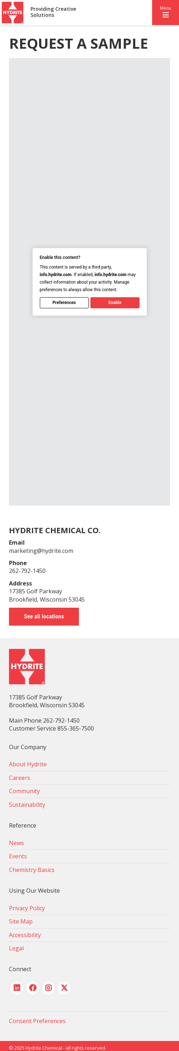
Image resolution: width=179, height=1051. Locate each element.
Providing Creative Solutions (53, 12)
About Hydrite (28, 764)
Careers (19, 778)
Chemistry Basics (32, 870)
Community (24, 791)
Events (18, 856)
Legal (16, 948)
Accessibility (25, 935)
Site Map (21, 921)
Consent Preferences (37, 1021)
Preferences (64, 302)
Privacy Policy (27, 908)
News (16, 843)
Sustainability (27, 805)
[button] (165, 12)
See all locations (44, 616)
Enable (114, 302)
